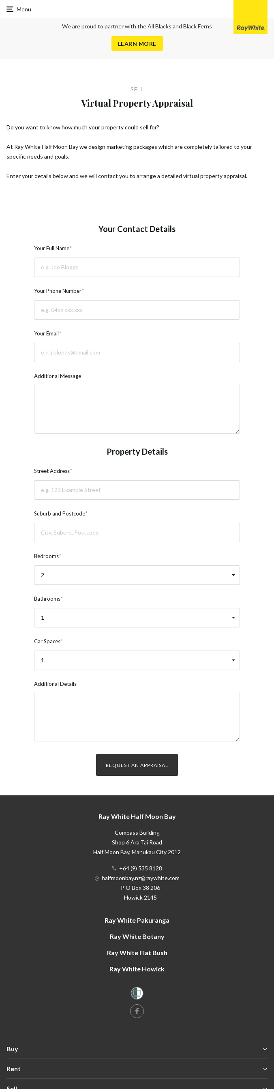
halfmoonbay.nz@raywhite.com (141, 877)
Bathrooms (47, 598)
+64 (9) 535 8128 (140, 868)
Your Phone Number (57, 291)
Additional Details (55, 684)
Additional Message (57, 376)
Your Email (46, 333)
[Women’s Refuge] (137, 995)
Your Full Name (51, 248)
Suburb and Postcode (59, 513)
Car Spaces (47, 641)
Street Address (52, 471)
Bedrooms (46, 556)
